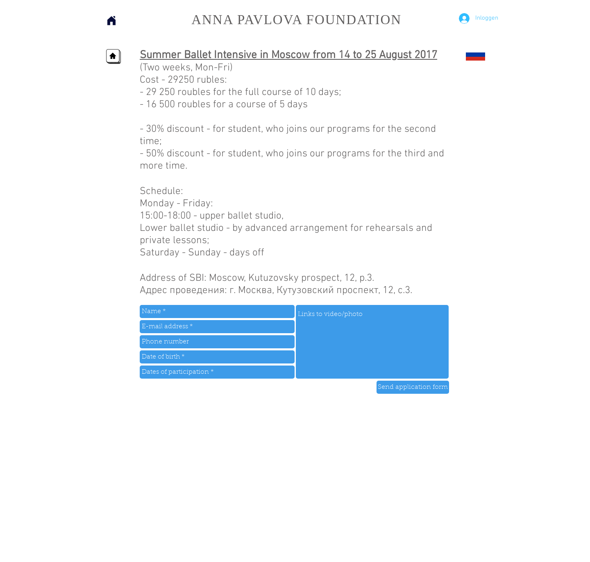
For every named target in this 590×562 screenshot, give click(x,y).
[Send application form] (413, 387)
